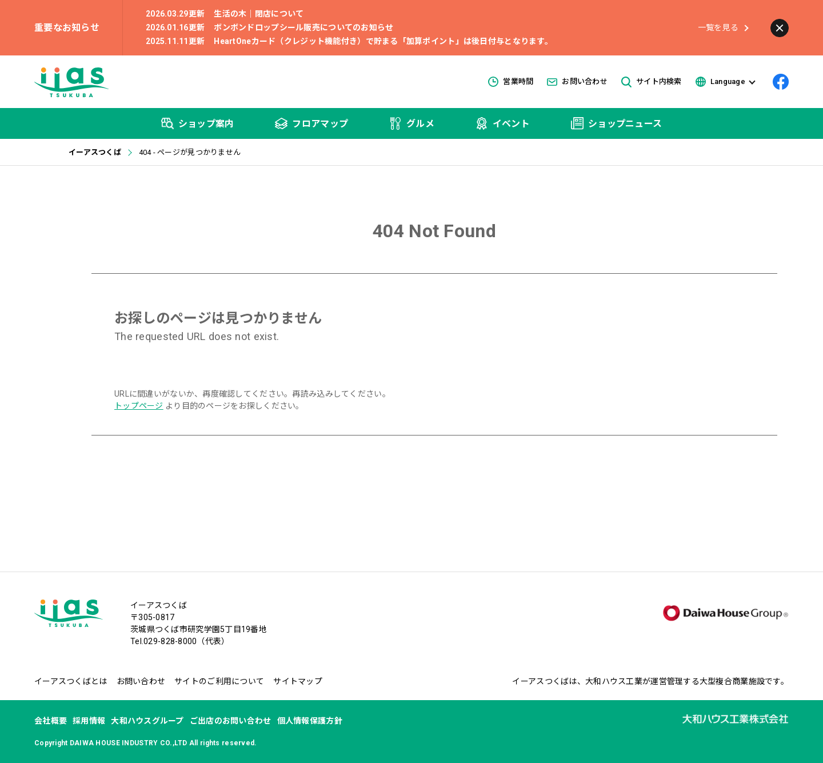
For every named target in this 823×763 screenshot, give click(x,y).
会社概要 (50, 720)
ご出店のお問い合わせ (230, 720)
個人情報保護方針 (309, 720)
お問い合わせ (577, 81)
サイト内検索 (651, 82)
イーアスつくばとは (70, 681)
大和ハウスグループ (147, 720)
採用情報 (89, 720)
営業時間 (510, 82)
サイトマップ (297, 681)
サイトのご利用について (219, 681)
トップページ (138, 405)
